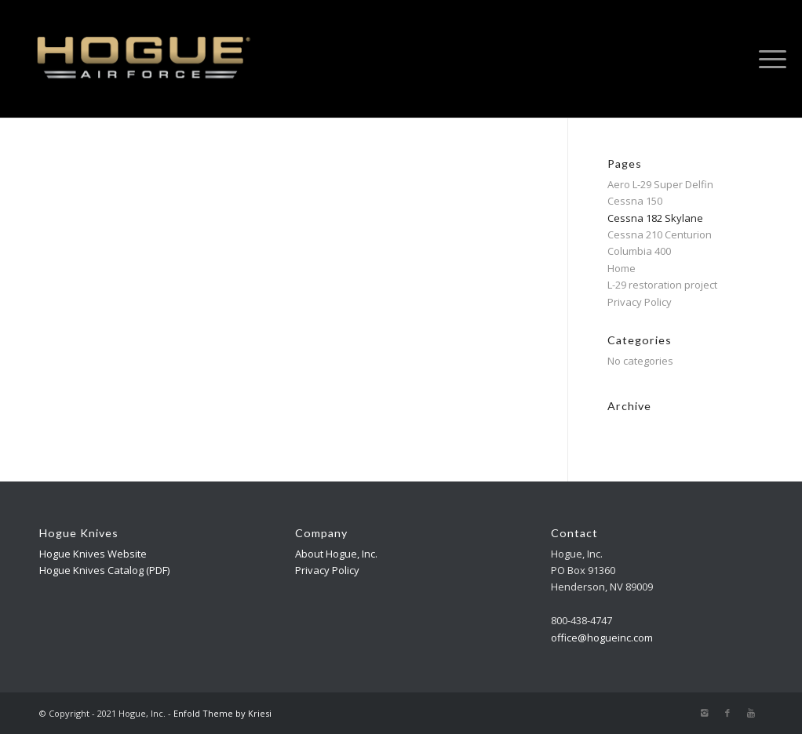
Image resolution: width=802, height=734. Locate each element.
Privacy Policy (639, 302)
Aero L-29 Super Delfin (660, 184)
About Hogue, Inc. (336, 554)
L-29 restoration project (662, 285)
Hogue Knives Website (93, 554)
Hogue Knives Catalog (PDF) (104, 570)
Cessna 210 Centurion (659, 234)
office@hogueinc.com (602, 637)
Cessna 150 (634, 201)
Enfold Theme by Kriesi (222, 713)
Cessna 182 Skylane (655, 218)
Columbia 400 (639, 251)
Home (621, 268)
